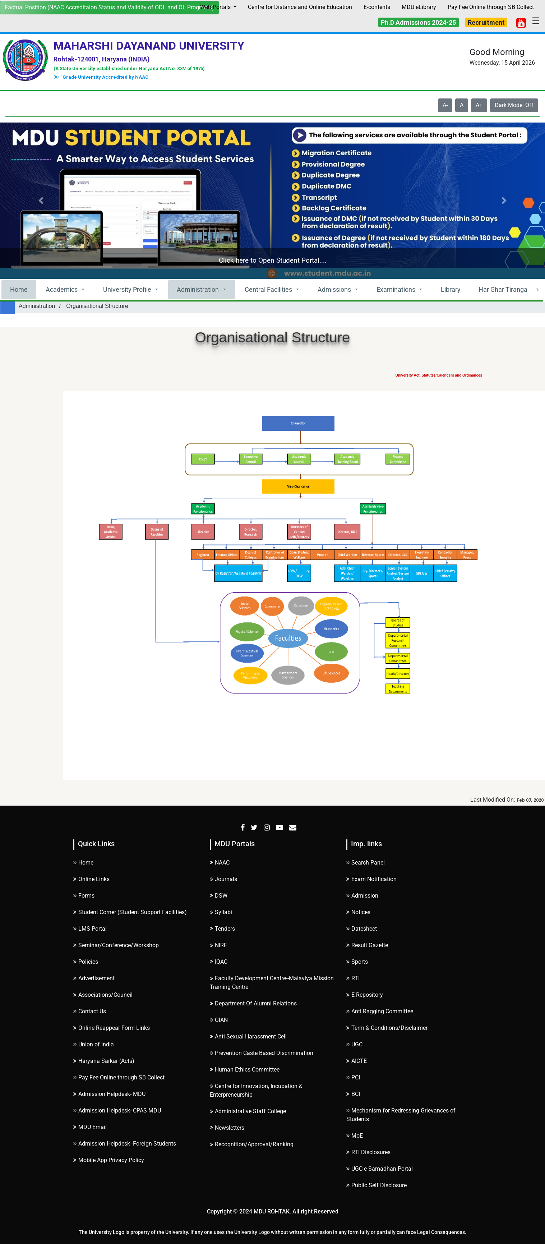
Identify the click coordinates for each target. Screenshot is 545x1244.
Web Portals (216, 7)
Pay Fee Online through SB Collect (491, 7)
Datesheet (361, 928)
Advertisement (94, 978)
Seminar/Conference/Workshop (116, 945)
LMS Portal (90, 928)
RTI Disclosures (368, 1152)
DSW (218, 895)
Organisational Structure (97, 306)
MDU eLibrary (419, 7)
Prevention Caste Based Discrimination (261, 1053)
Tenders (222, 928)
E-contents (377, 7)
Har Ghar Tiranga (503, 289)
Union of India (93, 1044)
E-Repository (364, 994)
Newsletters (227, 1127)
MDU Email (90, 1127)
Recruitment (486, 22)
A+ (479, 105)
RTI (353, 978)
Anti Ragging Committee (379, 1011)
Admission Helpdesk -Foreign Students (124, 1143)
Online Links (91, 879)
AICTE (356, 1061)
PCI (353, 1077)
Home (19, 289)
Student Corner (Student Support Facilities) (130, 912)
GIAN (219, 1020)
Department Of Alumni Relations (253, 1003)
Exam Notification (371, 879)
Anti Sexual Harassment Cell (248, 1036)
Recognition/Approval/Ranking (252, 1144)
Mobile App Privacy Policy (108, 1160)
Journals (223, 879)
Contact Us (89, 1011)
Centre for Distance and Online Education (300, 7)
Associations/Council (103, 994)
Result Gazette (367, 945)
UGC (354, 1044)
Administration (37, 306)
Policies (85, 961)
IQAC (218, 961)
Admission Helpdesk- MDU (109, 1094)
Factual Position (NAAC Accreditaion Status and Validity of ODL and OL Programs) (109, 7)
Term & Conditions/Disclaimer (387, 1027)
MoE (354, 1135)
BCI (353, 1094)
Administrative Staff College (248, 1111)
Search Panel (365, 862)
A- (445, 105)
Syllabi (221, 912)
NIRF (218, 945)
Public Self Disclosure (376, 1185)
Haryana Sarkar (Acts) (103, 1061)
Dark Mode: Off (514, 105)
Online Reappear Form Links (111, 1027)
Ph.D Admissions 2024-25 (418, 22)
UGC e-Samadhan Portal (379, 1168)
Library (451, 289)
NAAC (220, 862)
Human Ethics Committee (245, 1069)
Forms (83, 895)
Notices (358, 912)
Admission (362, 895)
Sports (357, 961)
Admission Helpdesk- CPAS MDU (117, 1110)
